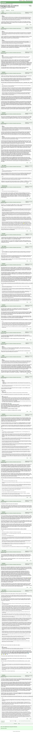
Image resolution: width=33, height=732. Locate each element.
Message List (8, 10)
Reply (27, 24)
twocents (4, 8)
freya (3, 11)
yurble (3, 355)
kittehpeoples (4, 185)
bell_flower (4, 165)
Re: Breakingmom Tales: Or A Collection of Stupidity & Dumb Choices (11, 28)
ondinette (4, 112)
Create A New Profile (30, 0)
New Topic (12, 10)
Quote (30, 24)
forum (14, 731)
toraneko (3, 201)
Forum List (2, 10)
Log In (24, 0)
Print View (15, 723)
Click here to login (4, 728)
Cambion (3, 51)
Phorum (19, 731)
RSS (19, 723)
